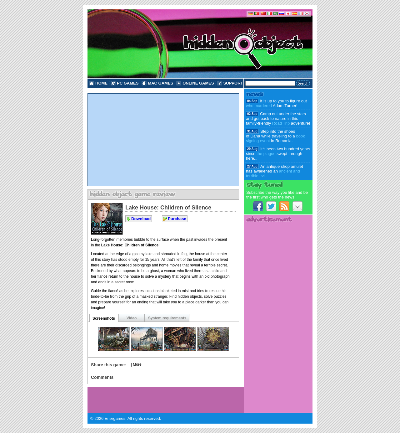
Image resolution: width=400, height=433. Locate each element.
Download (141, 218)
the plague (266, 153)
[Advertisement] (163, 139)
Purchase (177, 218)
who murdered (259, 105)
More (137, 364)
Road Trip (281, 123)
